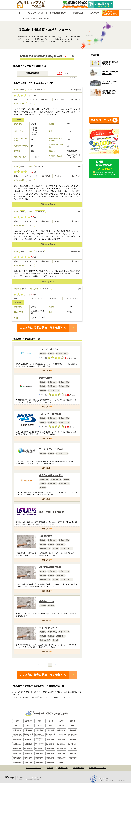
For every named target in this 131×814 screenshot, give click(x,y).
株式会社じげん (22, 808)
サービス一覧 (36, 808)
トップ (19, 18)
